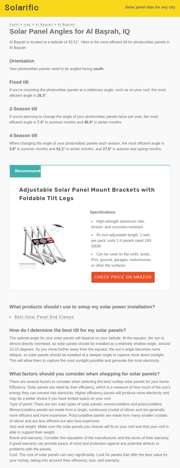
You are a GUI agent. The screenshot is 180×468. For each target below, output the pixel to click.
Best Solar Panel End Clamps (44, 317)
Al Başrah (44, 24)
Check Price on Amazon (122, 277)
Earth (14, 24)
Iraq (27, 24)
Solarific (22, 8)
